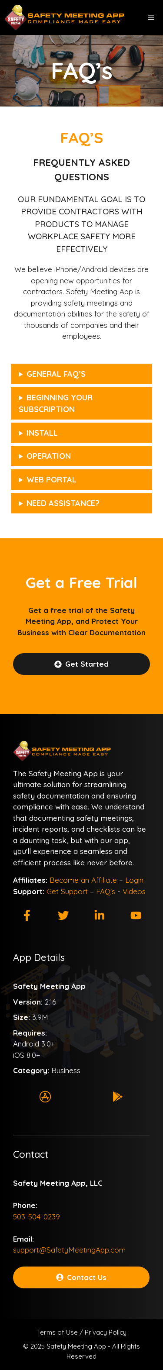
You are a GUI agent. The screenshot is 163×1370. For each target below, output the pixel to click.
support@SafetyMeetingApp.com (69, 1249)
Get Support (67, 891)
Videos (134, 891)
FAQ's (105, 891)
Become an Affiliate (83, 880)
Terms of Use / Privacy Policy (81, 1332)
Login (134, 880)
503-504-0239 (36, 1216)
